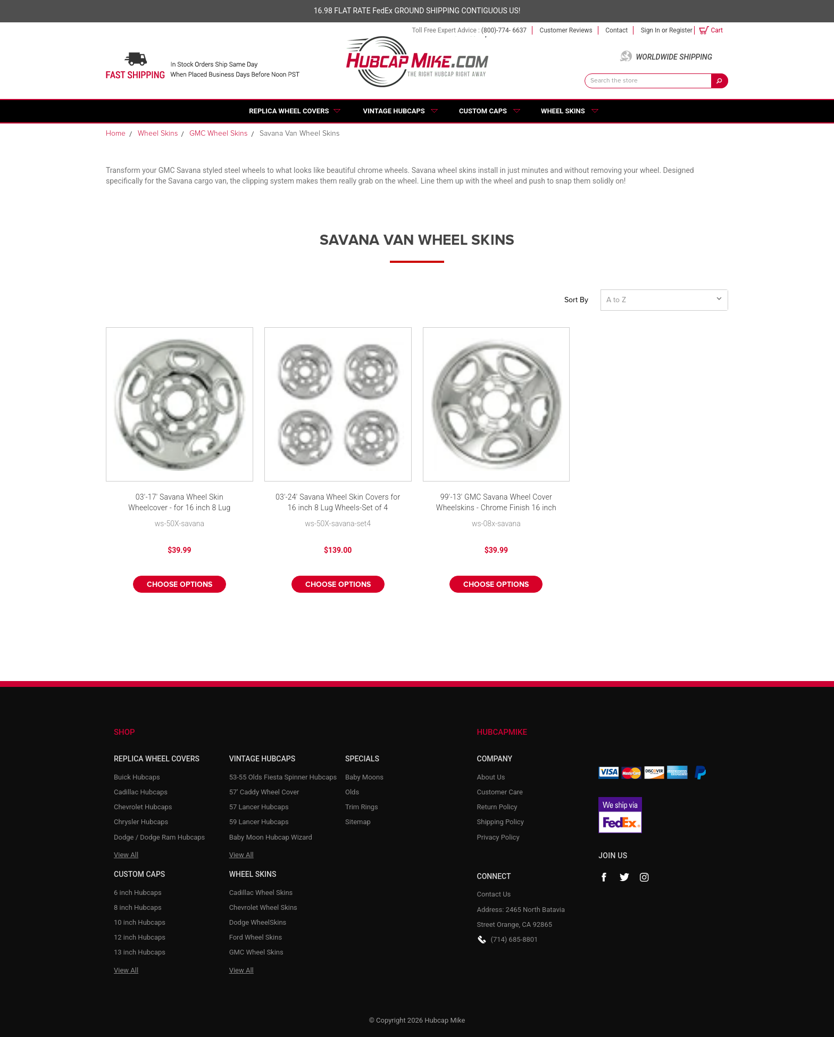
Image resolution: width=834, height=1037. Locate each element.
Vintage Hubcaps (394, 111)
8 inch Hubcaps (138, 907)
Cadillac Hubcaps (141, 792)
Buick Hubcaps (137, 777)
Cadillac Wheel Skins (261, 893)
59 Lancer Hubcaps (259, 822)
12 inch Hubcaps (139, 937)
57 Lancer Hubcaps (259, 807)
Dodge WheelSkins (258, 922)
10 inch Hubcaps (139, 922)
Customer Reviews (566, 30)
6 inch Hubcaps (138, 893)
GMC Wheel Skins (256, 952)
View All (126, 855)
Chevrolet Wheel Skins (263, 907)
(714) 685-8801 (514, 939)
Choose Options (179, 584)
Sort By (576, 300)
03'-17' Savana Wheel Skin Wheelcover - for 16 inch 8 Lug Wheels (179, 503)
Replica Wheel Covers (289, 111)
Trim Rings (361, 807)
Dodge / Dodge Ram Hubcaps (159, 837)
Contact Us (494, 894)
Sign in (650, 30)
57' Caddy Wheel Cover (264, 792)
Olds (352, 792)
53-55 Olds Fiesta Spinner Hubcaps (283, 777)
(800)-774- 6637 (504, 30)
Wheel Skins (563, 111)
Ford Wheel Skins (255, 937)
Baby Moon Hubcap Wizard (270, 837)
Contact (616, 30)
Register (681, 30)
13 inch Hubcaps (139, 952)
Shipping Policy (500, 822)
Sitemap (358, 822)
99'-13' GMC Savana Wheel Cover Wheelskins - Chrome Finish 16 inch (496, 502)
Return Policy (497, 807)
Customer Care (500, 792)
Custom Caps (483, 111)
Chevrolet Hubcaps (143, 807)
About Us (491, 777)
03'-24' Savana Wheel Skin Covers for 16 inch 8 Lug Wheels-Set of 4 (338, 502)
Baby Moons (364, 777)
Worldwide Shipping (674, 57)
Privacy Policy (498, 837)
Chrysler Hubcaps (141, 822)
